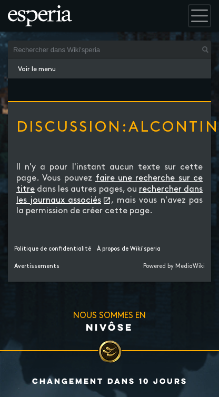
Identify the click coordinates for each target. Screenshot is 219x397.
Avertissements (36, 266)
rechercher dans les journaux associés (109, 194)
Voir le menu (37, 69)
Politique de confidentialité (52, 249)
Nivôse (109, 327)
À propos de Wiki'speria (129, 249)
